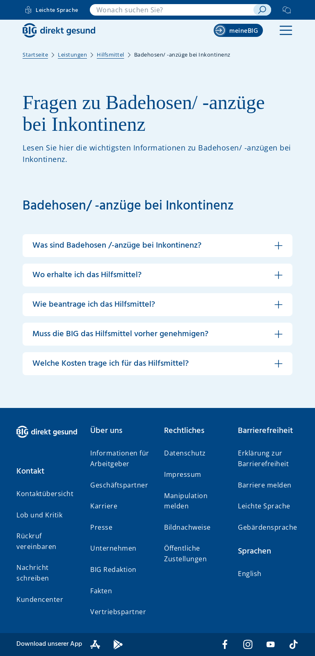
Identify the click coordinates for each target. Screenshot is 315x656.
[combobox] (171, 9)
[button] (285, 30)
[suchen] (262, 10)
